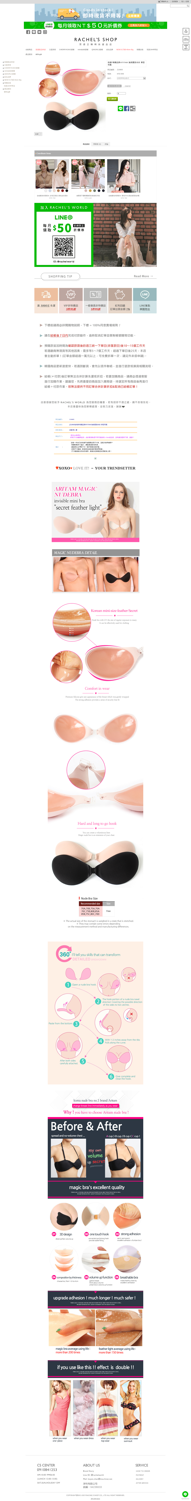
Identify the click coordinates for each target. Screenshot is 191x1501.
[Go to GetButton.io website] (185, 1498)
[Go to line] (185, 1494)
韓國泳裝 (140, 50)
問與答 (97, 144)
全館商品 (29, 50)
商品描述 (86, 144)
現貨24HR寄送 (152, 50)
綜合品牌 (109, 50)
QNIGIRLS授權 (97, 50)
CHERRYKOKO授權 (66, 50)
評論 (106, 144)
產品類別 (29, 54)
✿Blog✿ (39, 54)
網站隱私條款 (95, 1499)
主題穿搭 (52, 50)
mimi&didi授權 (83, 50)
